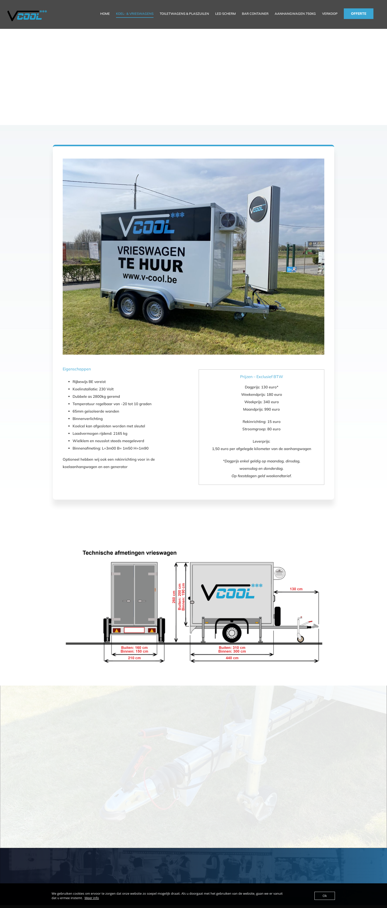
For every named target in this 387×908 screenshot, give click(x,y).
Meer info (91, 898)
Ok (325, 895)
